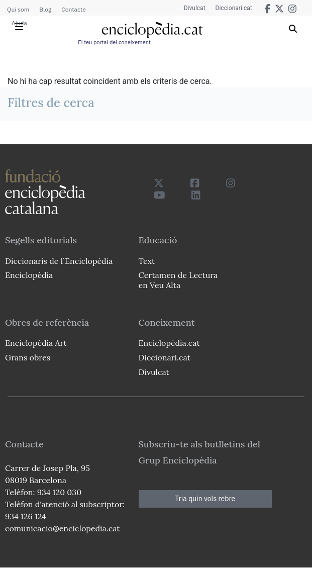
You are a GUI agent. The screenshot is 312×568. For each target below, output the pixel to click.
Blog (45, 9)
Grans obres (27, 357)
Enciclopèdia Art (36, 343)
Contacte (73, 9)
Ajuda (19, 23)
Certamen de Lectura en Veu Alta (178, 280)
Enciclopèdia (29, 275)
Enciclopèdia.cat (169, 343)
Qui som (18, 9)
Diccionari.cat (234, 8)
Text (147, 261)
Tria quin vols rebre (205, 498)
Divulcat (194, 8)
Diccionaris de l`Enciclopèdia (59, 261)
